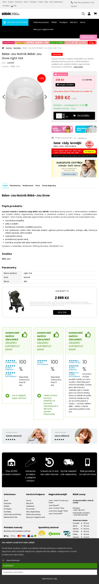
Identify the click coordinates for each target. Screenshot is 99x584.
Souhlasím (8, 565)
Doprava (18, 2)
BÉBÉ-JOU (15, 66)
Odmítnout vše (49, 578)
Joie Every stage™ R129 (58, 510)
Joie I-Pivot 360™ (56, 513)
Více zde (62, 312)
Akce (4, 2)
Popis (5, 185)
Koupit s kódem (65, 85)
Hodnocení (28, 185)
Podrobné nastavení (13, 572)
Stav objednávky (56, 2)
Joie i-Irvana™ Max (56, 508)
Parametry (15, 185)
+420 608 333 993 (80, 515)
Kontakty (6, 6)
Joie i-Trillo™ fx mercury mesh (58, 501)
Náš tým (73, 22)
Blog (46, 2)
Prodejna (33, 2)
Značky (10, 2)
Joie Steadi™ (54, 505)
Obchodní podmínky (12, 514)
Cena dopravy (49, 185)
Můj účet (29, 503)
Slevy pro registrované (43, 29)
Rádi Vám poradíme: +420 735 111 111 (82, 4)
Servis (26, 2)
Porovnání (30, 509)
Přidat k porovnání (61, 137)
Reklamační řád (10, 517)
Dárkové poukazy (41, 22)
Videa (40, 2)
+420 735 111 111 (78, 510)
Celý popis (78, 67)
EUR (13, 6)
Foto (37, 185)
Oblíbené (30, 506)
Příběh (54, 22)
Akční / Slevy (88, 37)
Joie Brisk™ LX (62, 290)
